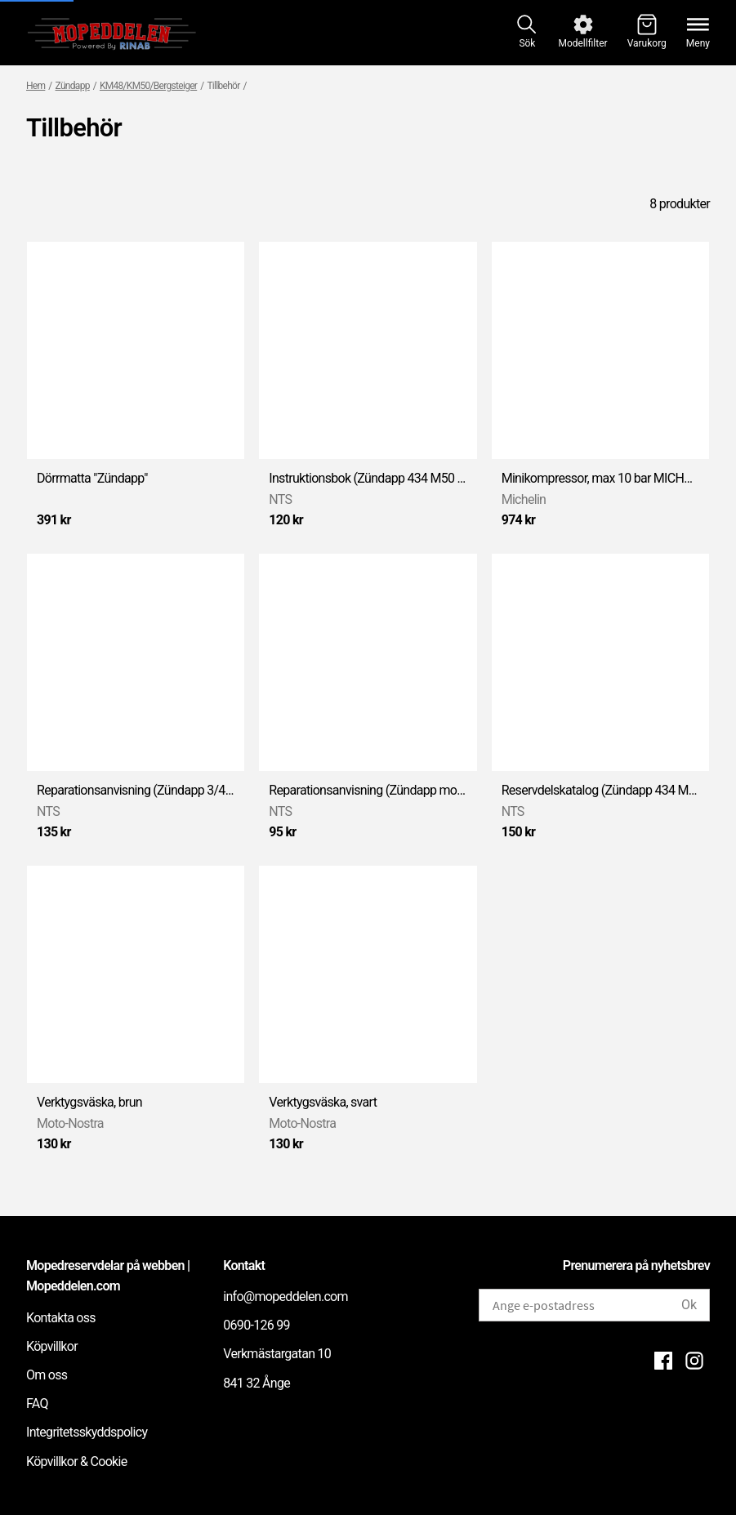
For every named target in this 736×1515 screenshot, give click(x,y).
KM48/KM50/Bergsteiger (148, 85)
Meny (698, 43)
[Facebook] (663, 1361)
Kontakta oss (61, 1318)
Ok (689, 1304)
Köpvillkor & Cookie (76, 1461)
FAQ (37, 1403)
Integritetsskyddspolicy (86, 1432)
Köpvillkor (52, 1346)
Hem (35, 85)
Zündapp (73, 85)
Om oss (46, 1375)
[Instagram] (694, 1361)
